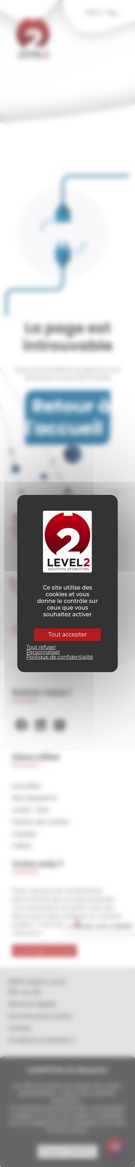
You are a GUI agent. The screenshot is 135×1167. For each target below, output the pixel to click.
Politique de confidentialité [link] (59, 656)
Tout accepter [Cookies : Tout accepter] (67, 634)
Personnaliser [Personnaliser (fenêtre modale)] (43, 652)
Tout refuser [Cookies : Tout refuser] (41, 647)
